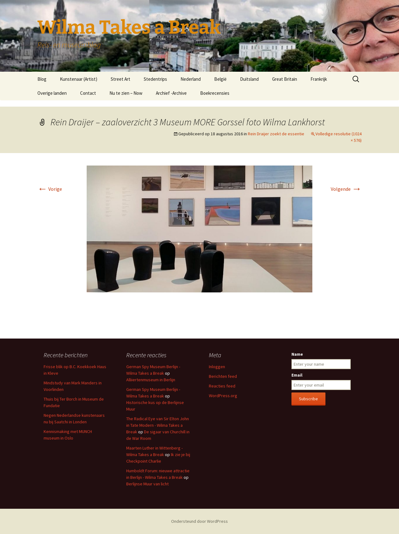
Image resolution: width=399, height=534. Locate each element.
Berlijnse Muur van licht (147, 484)
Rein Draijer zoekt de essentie (276, 134)
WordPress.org (223, 395)
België (220, 79)
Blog (41, 79)
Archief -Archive (171, 93)
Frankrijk (318, 79)
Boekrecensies (214, 93)
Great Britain (284, 79)
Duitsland (249, 79)
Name (297, 354)
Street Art (120, 79)
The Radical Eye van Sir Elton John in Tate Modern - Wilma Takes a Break (157, 425)
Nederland (190, 79)
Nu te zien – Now (125, 93)
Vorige (49, 189)
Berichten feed (223, 376)
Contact (88, 93)
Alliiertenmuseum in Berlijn (150, 379)
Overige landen (52, 93)
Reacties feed (222, 386)
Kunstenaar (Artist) (78, 79)
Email (296, 375)
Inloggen (217, 366)
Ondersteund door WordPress (199, 521)
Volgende (346, 189)
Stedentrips (155, 79)
